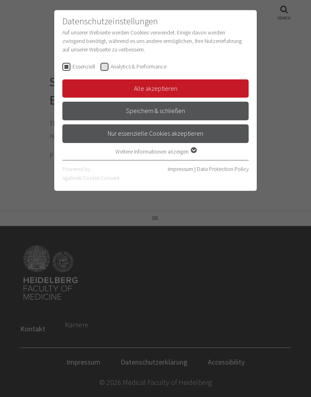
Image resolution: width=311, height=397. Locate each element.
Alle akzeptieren (155, 88)
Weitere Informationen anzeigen (155, 151)
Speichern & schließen (155, 111)
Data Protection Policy (223, 169)
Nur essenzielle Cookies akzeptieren (155, 133)
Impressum (180, 169)
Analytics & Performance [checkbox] (138, 66)
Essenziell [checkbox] (83, 66)
